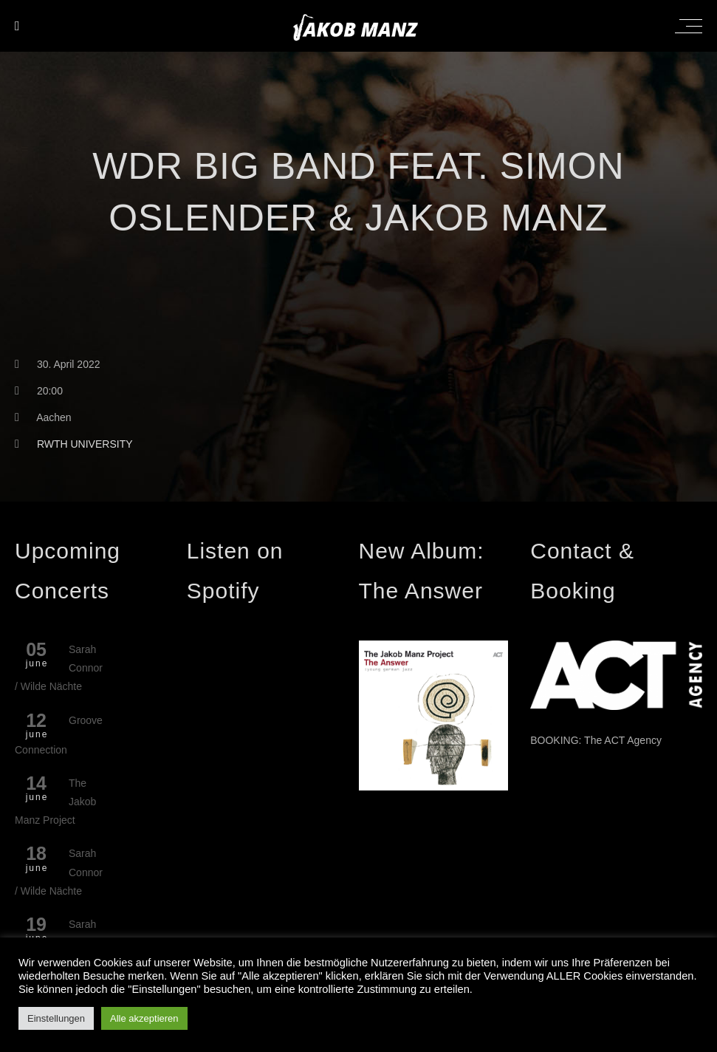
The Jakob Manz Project (55, 801)
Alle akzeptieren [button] (144, 1018)
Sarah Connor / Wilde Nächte (59, 667)
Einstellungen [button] (56, 1018)
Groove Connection (59, 735)
